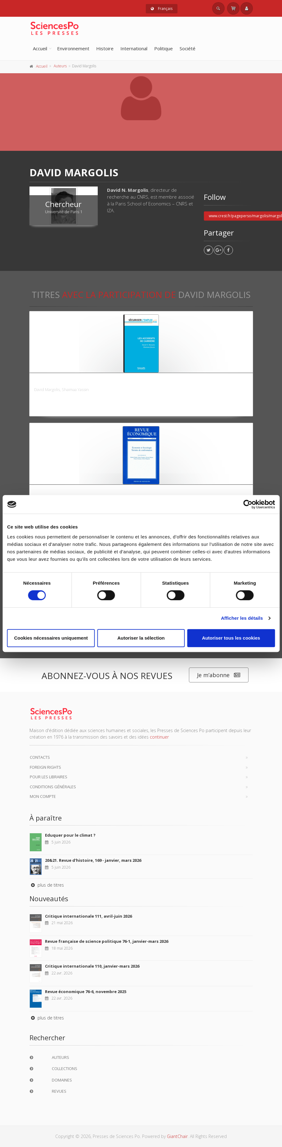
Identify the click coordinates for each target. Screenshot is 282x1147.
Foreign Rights (45, 767)
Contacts (40, 757)
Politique (163, 48)
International (133, 48)
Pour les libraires (48, 777)
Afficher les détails (242, 618)
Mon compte (43, 796)
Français (161, 8)
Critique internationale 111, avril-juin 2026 (88, 916)
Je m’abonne (218, 675)
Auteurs (60, 66)
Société (187, 48)
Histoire (105, 48)
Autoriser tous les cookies (231, 638)
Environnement (73, 48)
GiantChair (177, 1136)
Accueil (40, 48)
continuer (159, 737)
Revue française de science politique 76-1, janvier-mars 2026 (106, 941)
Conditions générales (53, 786)
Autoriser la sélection (141, 638)
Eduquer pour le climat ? (70, 835)
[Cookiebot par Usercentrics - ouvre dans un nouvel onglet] (248, 504)
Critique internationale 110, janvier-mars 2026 (92, 966)
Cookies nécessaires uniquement (51, 638)
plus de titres (46, 885)
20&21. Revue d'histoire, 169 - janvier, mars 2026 (93, 860)
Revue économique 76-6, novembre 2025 (85, 991)
